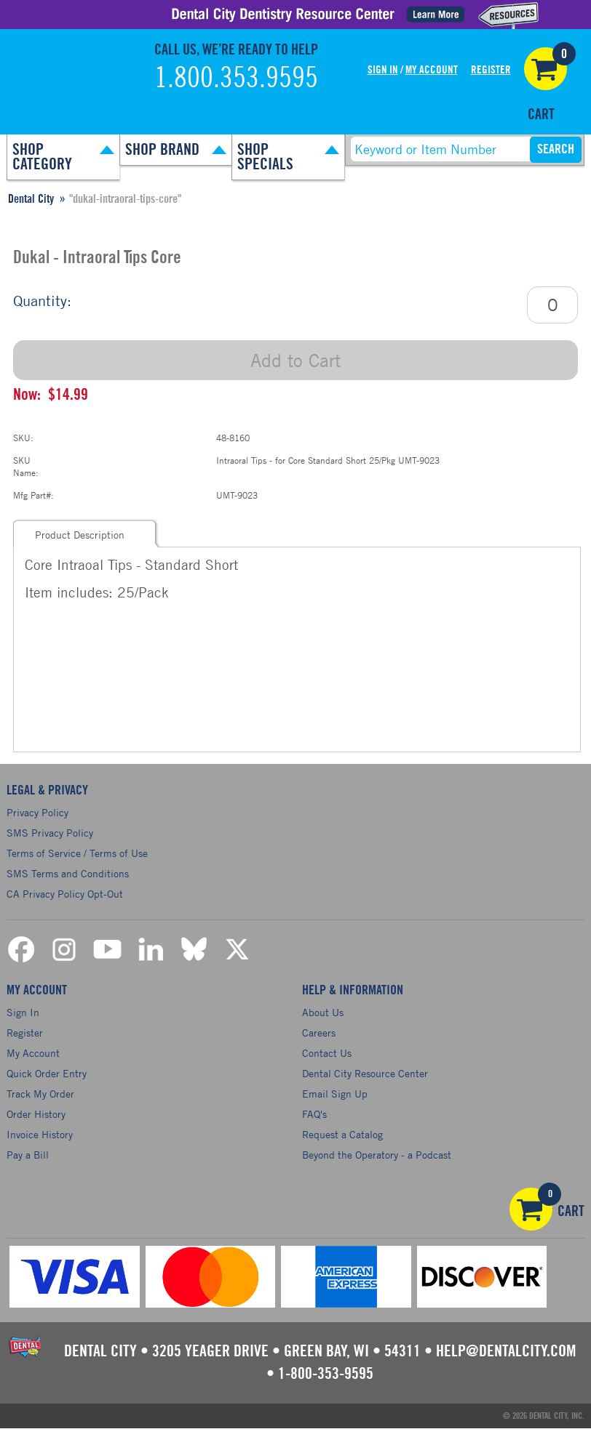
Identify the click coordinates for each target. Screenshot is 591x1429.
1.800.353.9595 (236, 78)
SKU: (23, 437)
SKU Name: (26, 466)
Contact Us (327, 1053)
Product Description (79, 534)
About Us (323, 1012)
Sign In (383, 70)
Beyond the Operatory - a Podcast (376, 1154)
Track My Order (40, 1093)
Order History (36, 1114)
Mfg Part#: (33, 495)
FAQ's (314, 1114)
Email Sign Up (335, 1093)
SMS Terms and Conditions (68, 873)
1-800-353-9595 (325, 1374)
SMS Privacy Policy (50, 832)
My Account (431, 70)
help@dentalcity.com (506, 1351)
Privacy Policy (37, 812)
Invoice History (40, 1134)
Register (491, 70)
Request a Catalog (342, 1134)
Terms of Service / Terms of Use (77, 853)
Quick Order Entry (47, 1073)
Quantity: (42, 300)
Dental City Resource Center (365, 1073)
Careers (319, 1032)
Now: (27, 395)
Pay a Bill (28, 1154)
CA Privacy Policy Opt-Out (65, 893)
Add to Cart (295, 360)
